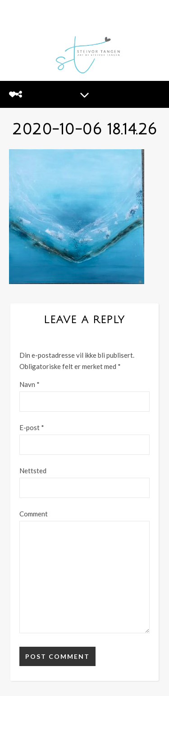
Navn (29, 384)
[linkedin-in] (91, 734)
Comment (33, 514)
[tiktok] (104, 734)
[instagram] (77, 734)
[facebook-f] (63, 734)
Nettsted (32, 471)
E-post (31, 427)
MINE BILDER (37, 721)
